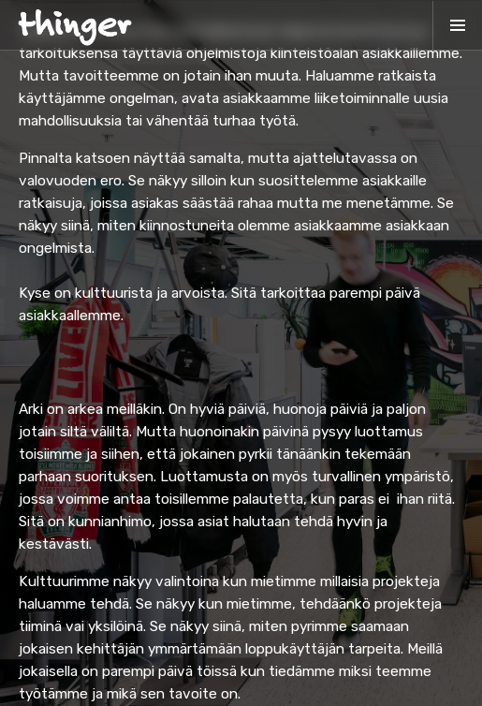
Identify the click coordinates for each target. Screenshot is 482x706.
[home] (74, 25)
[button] (457, 25)
